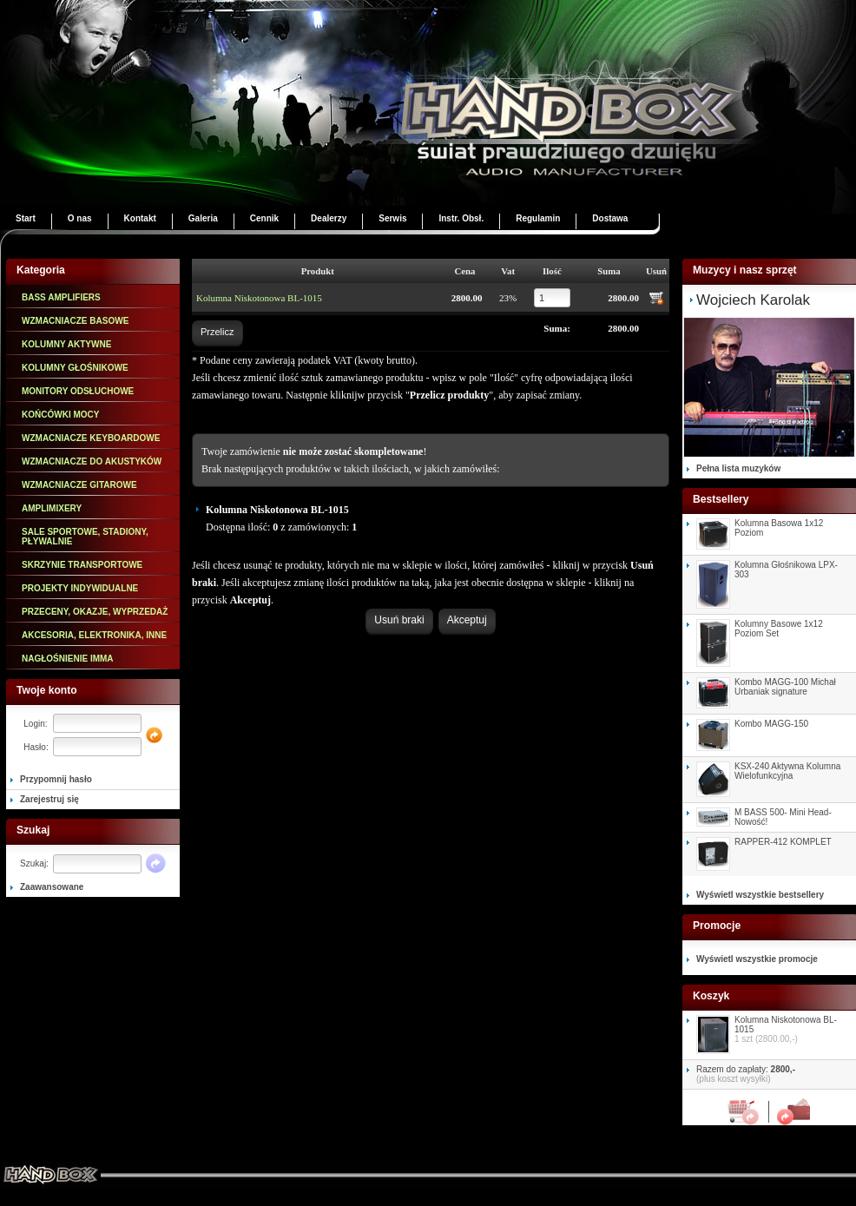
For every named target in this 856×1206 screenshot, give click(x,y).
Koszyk (748, 1111)
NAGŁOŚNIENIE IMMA (68, 658)
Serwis (392, 218)
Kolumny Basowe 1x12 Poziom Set (778, 628)
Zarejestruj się (49, 799)
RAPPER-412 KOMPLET (783, 842)
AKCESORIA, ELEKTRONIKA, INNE (94, 635)
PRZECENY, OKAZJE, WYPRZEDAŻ (95, 611)
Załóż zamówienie (790, 1111)
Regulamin (538, 218)
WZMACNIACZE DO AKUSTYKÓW (91, 461)
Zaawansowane (51, 887)
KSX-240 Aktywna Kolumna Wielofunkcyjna (787, 771)
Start (26, 218)
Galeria (203, 218)
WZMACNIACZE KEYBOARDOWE (91, 438)
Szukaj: (34, 863)
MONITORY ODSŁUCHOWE (78, 391)
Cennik (264, 218)
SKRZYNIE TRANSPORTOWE (82, 565)
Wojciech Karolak (753, 300)
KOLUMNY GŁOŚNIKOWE (75, 367)
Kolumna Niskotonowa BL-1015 (259, 298)
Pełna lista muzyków (738, 468)
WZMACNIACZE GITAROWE (79, 485)
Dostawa (610, 218)
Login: (35, 723)
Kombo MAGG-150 (771, 723)
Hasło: (35, 747)
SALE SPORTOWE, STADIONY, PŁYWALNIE (85, 536)
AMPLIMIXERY (52, 508)
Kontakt (140, 218)
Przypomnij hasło (56, 779)
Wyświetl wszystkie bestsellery (760, 895)
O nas (80, 218)
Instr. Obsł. (461, 218)
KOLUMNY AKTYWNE (66, 344)
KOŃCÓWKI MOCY (60, 414)
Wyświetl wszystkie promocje (757, 959)
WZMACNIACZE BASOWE (75, 321)
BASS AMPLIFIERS (61, 297)
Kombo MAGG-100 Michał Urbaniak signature (785, 686)
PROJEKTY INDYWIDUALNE (80, 588)
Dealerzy (328, 218)
